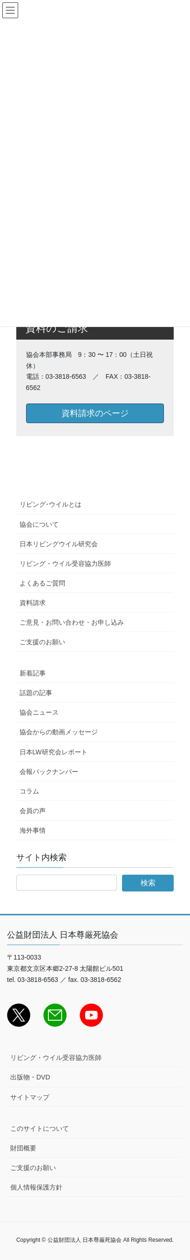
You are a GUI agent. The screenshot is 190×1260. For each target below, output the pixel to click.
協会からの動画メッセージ (59, 732)
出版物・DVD (30, 1077)
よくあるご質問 (42, 583)
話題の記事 (36, 692)
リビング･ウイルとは (50, 504)
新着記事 (33, 673)
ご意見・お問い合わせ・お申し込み (72, 622)
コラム (29, 791)
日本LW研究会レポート (54, 752)
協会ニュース (39, 712)
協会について (39, 524)
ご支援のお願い (42, 642)
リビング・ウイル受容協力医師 (65, 563)
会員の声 (33, 810)
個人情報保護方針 (36, 1187)
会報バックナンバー (49, 771)
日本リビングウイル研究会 (59, 544)
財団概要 (23, 1148)
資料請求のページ (95, 413)
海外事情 (33, 830)
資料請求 (33, 602)
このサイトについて (39, 1128)
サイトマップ (29, 1097)
